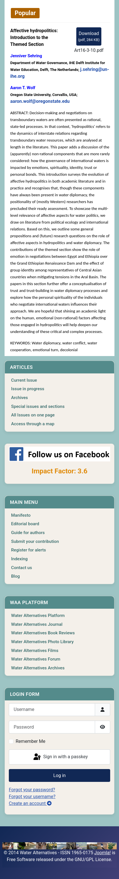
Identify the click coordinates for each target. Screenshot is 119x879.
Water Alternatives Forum (35, 659)
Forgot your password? (32, 789)
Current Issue (24, 380)
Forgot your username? (32, 796)
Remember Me (30, 741)
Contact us (21, 567)
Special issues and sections (38, 406)
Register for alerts (28, 550)
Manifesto (20, 515)
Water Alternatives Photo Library (42, 641)
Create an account (30, 803)
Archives (19, 397)
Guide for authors (28, 532)
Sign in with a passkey (60, 757)
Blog (15, 576)
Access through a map (32, 423)
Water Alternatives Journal (36, 624)
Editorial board (25, 523)
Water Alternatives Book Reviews (43, 632)
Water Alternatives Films (34, 650)
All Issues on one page (33, 415)
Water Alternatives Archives (38, 668)
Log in (59, 775)
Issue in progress (27, 388)
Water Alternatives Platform (38, 615)
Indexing (19, 558)
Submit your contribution (35, 541)
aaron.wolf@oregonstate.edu (40, 101)
